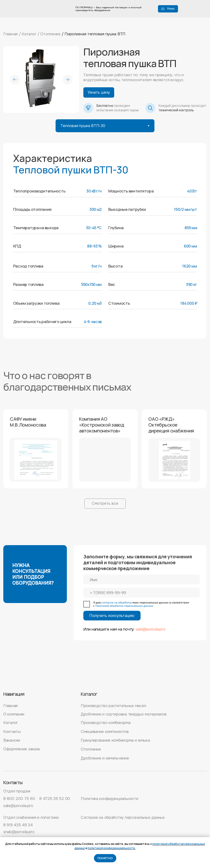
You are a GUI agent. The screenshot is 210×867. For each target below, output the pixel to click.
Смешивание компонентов (105, 731)
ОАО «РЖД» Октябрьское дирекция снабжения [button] (171, 425)
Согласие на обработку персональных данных (123, 817)
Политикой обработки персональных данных (124, 605)
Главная (10, 34)
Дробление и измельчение (105, 758)
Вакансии (11, 740)
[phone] (141, 593)
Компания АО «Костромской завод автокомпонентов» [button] (101, 425)
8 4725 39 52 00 (54, 798)
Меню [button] (170, 9)
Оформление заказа (21, 749)
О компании (13, 714)
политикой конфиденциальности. (112, 848)
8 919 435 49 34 (18, 825)
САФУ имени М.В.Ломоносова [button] (28, 422)
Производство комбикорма (106, 722)
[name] (141, 579)
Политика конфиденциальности (109, 798)
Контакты (12, 731)
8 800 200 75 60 (19, 798)
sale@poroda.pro (151, 629)
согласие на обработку (117, 602)
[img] (24, 676)
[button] (35, 460)
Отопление (50, 34)
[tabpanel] (105, 244)
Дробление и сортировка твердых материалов (124, 714)
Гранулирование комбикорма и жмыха (115, 740)
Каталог (29, 34)
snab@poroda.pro (19, 831)
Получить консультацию (111, 615)
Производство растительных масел (113, 705)
